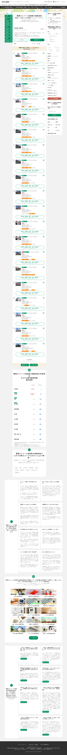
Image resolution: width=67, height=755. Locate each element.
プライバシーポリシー (22, 744)
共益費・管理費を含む (53, 36)
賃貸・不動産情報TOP (45, 744)
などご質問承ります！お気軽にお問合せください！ (30, 64)
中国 (48, 130)
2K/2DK (51, 49)
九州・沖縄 (57, 130)
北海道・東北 (50, 124)
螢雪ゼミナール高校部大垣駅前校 (19, 4)
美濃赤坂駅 (17, 472)
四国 (56, 127)
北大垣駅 (16, 470)
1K (56, 45)
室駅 (20, 467)
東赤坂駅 (22, 470)
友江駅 (36, 467)
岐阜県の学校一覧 (10, 4)
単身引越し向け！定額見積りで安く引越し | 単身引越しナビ (41, 749)
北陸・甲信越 (57, 124)
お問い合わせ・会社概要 (33, 744)
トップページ (63, 1)
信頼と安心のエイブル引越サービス (21, 749)
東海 (48, 127)
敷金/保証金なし (52, 39)
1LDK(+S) (57, 47)
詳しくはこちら (23, 658)
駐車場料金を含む (52, 41)
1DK (50, 47)
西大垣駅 (25, 467)
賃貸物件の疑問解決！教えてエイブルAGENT (15, 748)
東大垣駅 (27, 470)
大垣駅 (16, 467)
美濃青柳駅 (31, 467)
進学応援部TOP (4, 4)
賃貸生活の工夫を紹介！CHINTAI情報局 (34, 748)
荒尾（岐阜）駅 (34, 470)
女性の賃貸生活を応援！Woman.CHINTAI (52, 748)
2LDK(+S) (57, 49)
